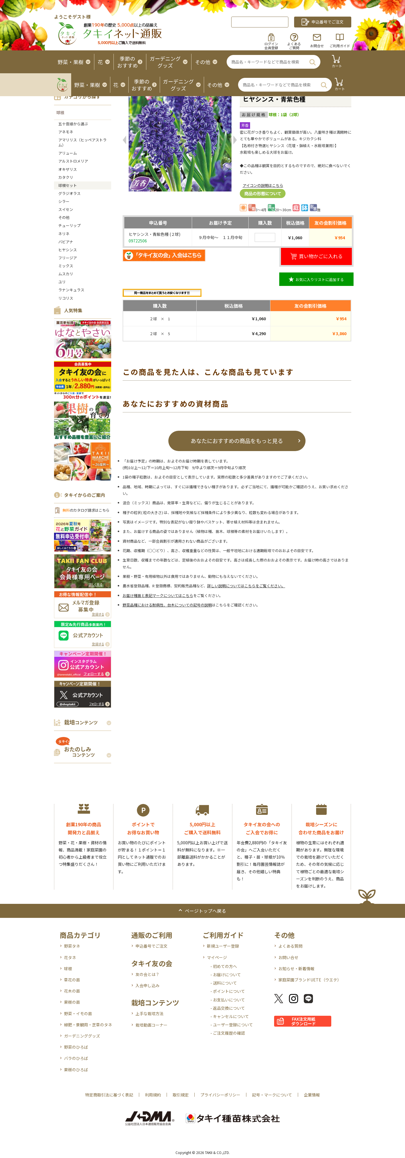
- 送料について (223, 983)
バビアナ (65, 241)
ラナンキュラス (71, 290)
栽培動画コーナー (151, 1025)
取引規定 (181, 1095)
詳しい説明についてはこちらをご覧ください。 (246, 585)
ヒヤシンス (67, 249)
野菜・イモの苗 (78, 1013)
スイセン (65, 209)
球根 (60, 112)
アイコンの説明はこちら (263, 185)
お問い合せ (288, 957)
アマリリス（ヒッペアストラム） (82, 142)
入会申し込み (147, 985)
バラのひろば (76, 1058)
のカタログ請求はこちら (86, 510)
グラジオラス (69, 193)
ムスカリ (65, 273)
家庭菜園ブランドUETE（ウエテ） (309, 980)
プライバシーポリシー (220, 1095)
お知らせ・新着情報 (296, 968)
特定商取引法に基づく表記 (109, 1095)
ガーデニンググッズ (82, 1036)
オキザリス (67, 169)
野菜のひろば (76, 1047)
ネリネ (63, 233)
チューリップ (69, 225)
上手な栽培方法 (149, 1013)
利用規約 (153, 1095)
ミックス (65, 265)
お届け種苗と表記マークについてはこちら (158, 595)
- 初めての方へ (223, 966)
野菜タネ (72, 946)
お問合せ (317, 45)
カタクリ (65, 177)
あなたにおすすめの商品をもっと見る (237, 440)
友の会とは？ (147, 974)
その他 (63, 217)
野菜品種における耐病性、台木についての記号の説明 (167, 605)
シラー (63, 201)
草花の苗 (72, 980)
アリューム (67, 153)
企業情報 (312, 1095)
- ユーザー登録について (231, 1024)
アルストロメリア (73, 161)
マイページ (217, 957)
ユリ (62, 281)
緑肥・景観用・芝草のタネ (88, 1024)
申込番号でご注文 (151, 946)
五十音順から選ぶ (73, 124)
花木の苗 (72, 991)
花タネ (70, 957)
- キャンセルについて (229, 1016)
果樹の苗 (72, 1002)
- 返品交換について (227, 1008)
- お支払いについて (227, 1000)
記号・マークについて (272, 1095)
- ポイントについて (227, 991)
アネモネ (65, 132)
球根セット (67, 185)
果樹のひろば (76, 1069)
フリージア (67, 257)
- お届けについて (225, 974)
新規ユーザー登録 (223, 946)
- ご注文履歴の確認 (227, 1033)
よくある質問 (290, 946)
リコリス (65, 298)
